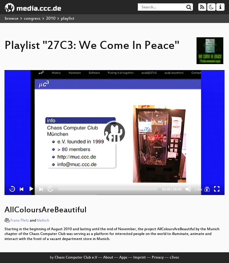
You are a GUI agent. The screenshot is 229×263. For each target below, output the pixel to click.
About (108, 258)
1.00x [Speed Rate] (198, 189)
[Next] (41, 189)
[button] (114, 132)
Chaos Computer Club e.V (76, 258)
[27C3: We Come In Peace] (207, 189)
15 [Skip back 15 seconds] (12, 189)
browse (11, 18)
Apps (123, 258)
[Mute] (188, 189)
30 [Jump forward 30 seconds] (50, 189)
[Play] (31, 189)
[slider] (107, 189)
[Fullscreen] (217, 189)
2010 (50, 18)
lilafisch (43, 221)
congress (32, 18)
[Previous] (22, 189)
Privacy (158, 258)
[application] (114, 132)
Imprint (139, 258)
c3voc (174, 258)
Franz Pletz (19, 221)
